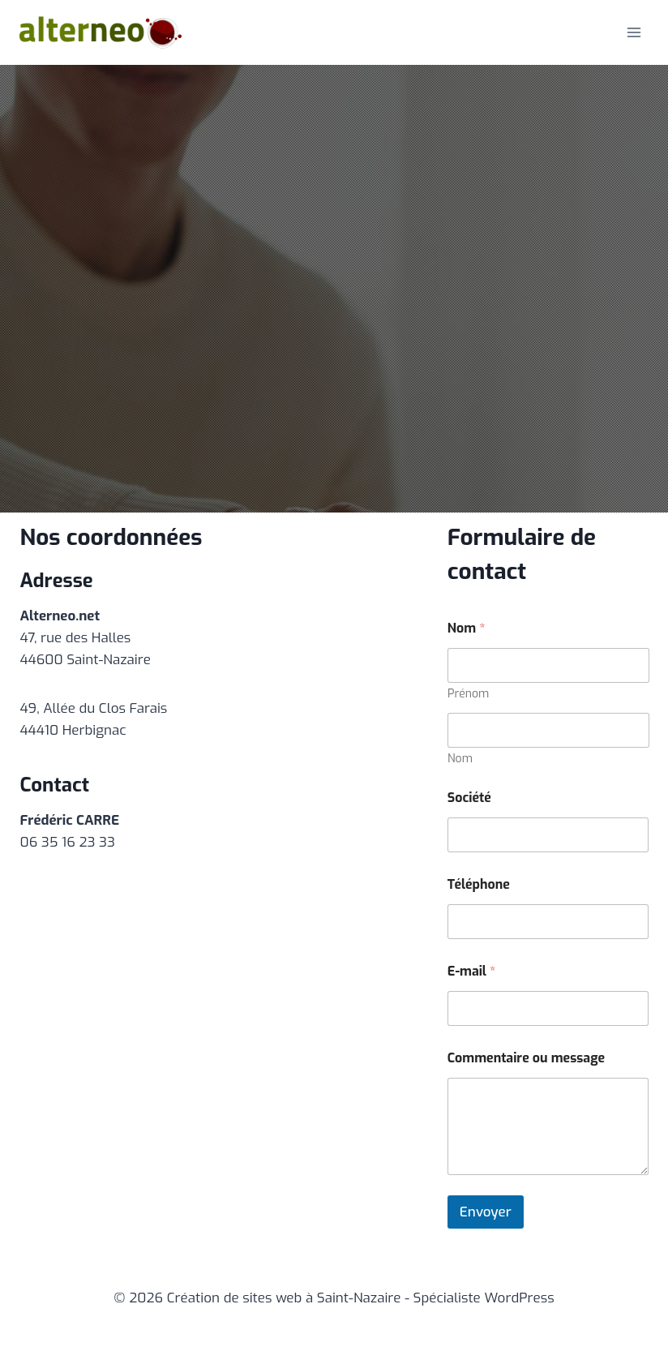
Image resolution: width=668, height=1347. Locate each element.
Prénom (468, 694)
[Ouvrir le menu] (634, 32)
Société (469, 797)
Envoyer (486, 1212)
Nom (460, 759)
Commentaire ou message (526, 1058)
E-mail (471, 971)
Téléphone (478, 884)
